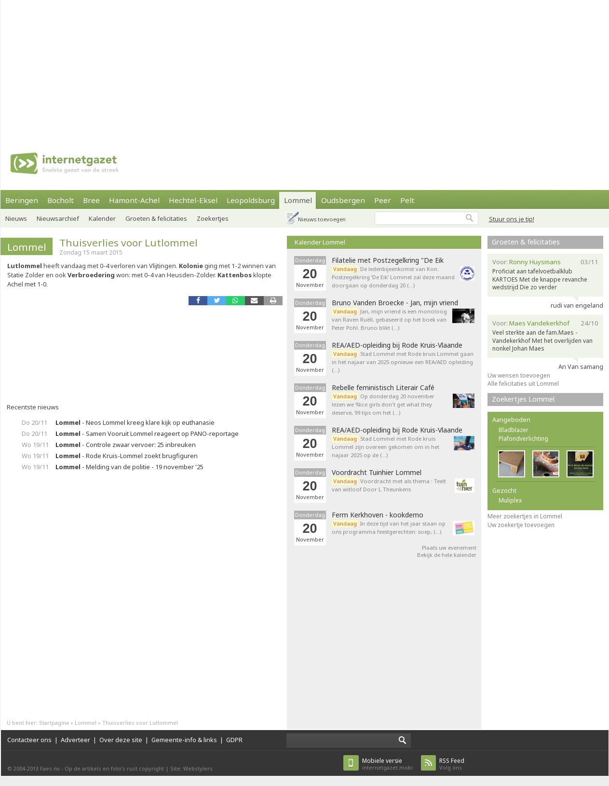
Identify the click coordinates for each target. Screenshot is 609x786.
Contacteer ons (29, 739)
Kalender (102, 218)
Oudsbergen (343, 200)
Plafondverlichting (523, 438)
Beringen (21, 200)
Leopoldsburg (251, 200)
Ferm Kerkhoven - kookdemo (377, 515)
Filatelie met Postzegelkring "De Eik (388, 260)
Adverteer (75, 739)
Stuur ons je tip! (511, 219)
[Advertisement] (164, 67)
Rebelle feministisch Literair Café (383, 387)
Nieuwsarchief (58, 218)
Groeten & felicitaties (156, 218)
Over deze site (120, 739)
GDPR (234, 739)
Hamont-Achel (134, 200)
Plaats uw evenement (449, 547)
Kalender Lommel (320, 242)
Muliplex (510, 500)
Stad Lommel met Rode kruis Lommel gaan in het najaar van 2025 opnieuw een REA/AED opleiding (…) (403, 362)
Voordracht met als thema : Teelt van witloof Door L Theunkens (389, 485)
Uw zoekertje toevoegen (521, 525)
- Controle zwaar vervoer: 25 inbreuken (125, 444)
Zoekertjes (213, 218)
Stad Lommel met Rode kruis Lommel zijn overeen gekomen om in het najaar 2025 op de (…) (385, 447)
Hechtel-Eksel (193, 200)
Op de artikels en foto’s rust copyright (114, 768)
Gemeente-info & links (184, 739)
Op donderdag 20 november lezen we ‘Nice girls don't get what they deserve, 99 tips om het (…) (383, 404)
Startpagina (54, 722)
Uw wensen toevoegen (518, 375)
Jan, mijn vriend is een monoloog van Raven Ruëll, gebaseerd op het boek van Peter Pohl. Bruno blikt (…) (389, 319)
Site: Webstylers (191, 768)
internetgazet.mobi (387, 764)
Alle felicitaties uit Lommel (523, 383)
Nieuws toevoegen (322, 219)
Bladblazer (513, 430)
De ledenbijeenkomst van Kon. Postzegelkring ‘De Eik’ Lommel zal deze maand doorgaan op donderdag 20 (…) (393, 277)
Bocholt (60, 200)
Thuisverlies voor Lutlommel (128, 242)
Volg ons (451, 764)
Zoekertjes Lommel (523, 399)
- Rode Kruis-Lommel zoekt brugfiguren (126, 455)
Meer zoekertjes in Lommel (524, 516)
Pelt (407, 200)
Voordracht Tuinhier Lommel (376, 472)
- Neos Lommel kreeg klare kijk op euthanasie (135, 422)
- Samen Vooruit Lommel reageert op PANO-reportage (147, 433)
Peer (382, 200)
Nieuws (16, 218)
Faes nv (50, 768)
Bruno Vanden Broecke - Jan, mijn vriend (395, 302)
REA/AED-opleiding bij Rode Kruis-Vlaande (397, 345)
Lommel (298, 200)
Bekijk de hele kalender (446, 554)
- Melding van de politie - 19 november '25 (129, 466)
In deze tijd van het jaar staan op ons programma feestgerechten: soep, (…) (389, 527)
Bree (91, 200)
